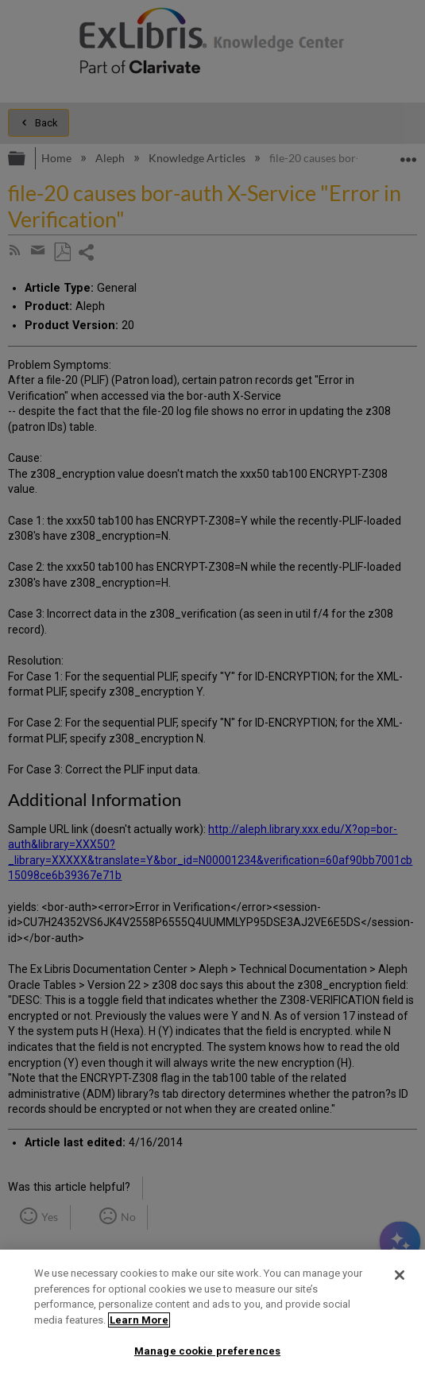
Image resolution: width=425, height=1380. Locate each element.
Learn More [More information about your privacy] (139, 1320)
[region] (212, 1315)
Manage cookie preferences (207, 1351)
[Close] (399, 1275)
